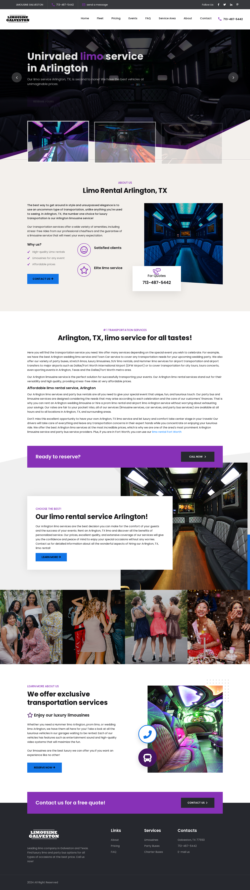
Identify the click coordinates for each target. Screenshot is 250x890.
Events (133, 18)
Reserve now (44, 767)
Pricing (115, 18)
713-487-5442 (65, 4)
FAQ (148, 18)
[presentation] (17, 77)
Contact (206, 18)
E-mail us (184, 852)
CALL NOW (196, 456)
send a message (97, 4)
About (188, 18)
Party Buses (152, 846)
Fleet (100, 18)
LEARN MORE (50, 557)
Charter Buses (153, 852)
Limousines (151, 840)
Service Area (167, 18)
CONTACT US (43, 279)
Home (85, 18)
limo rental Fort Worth (166, 432)
